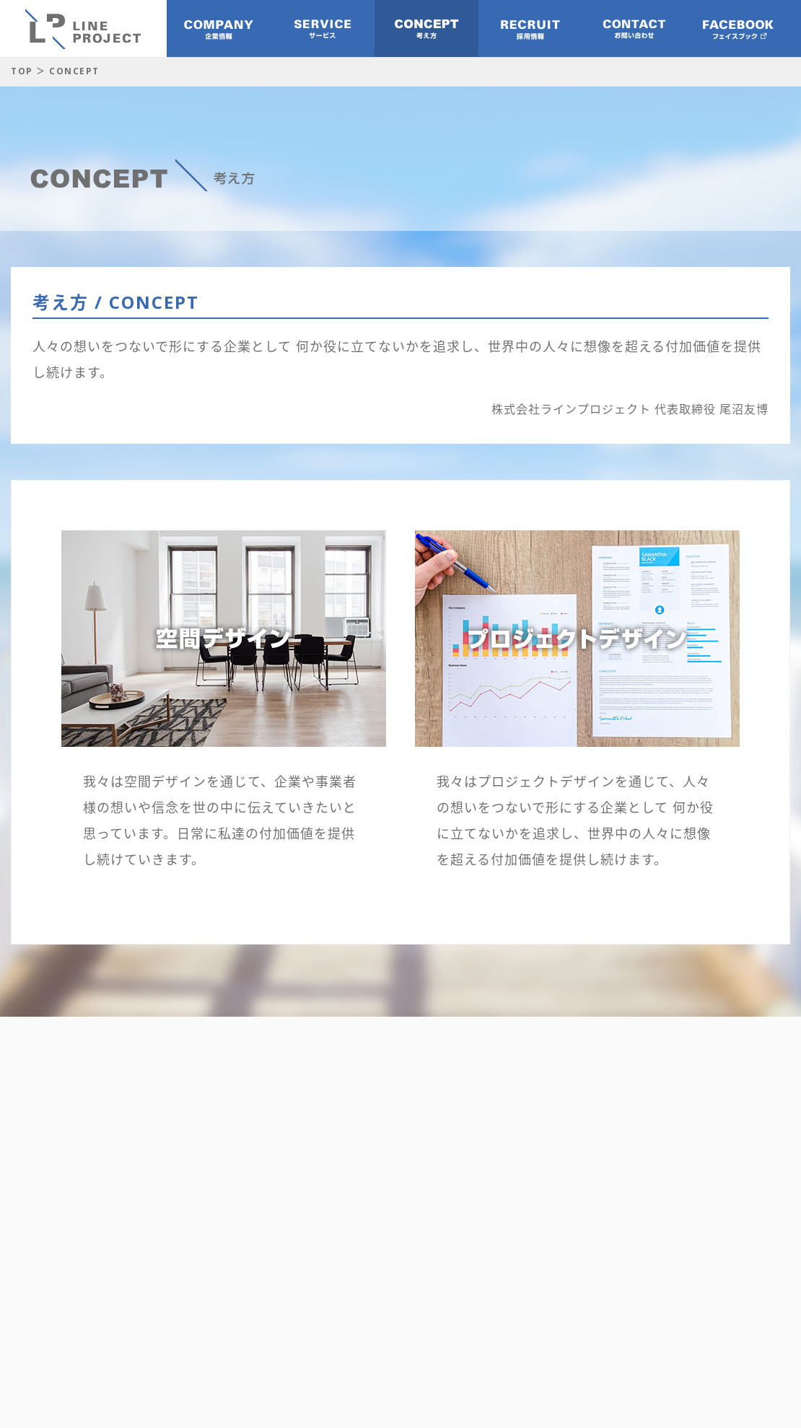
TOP (22, 71)
